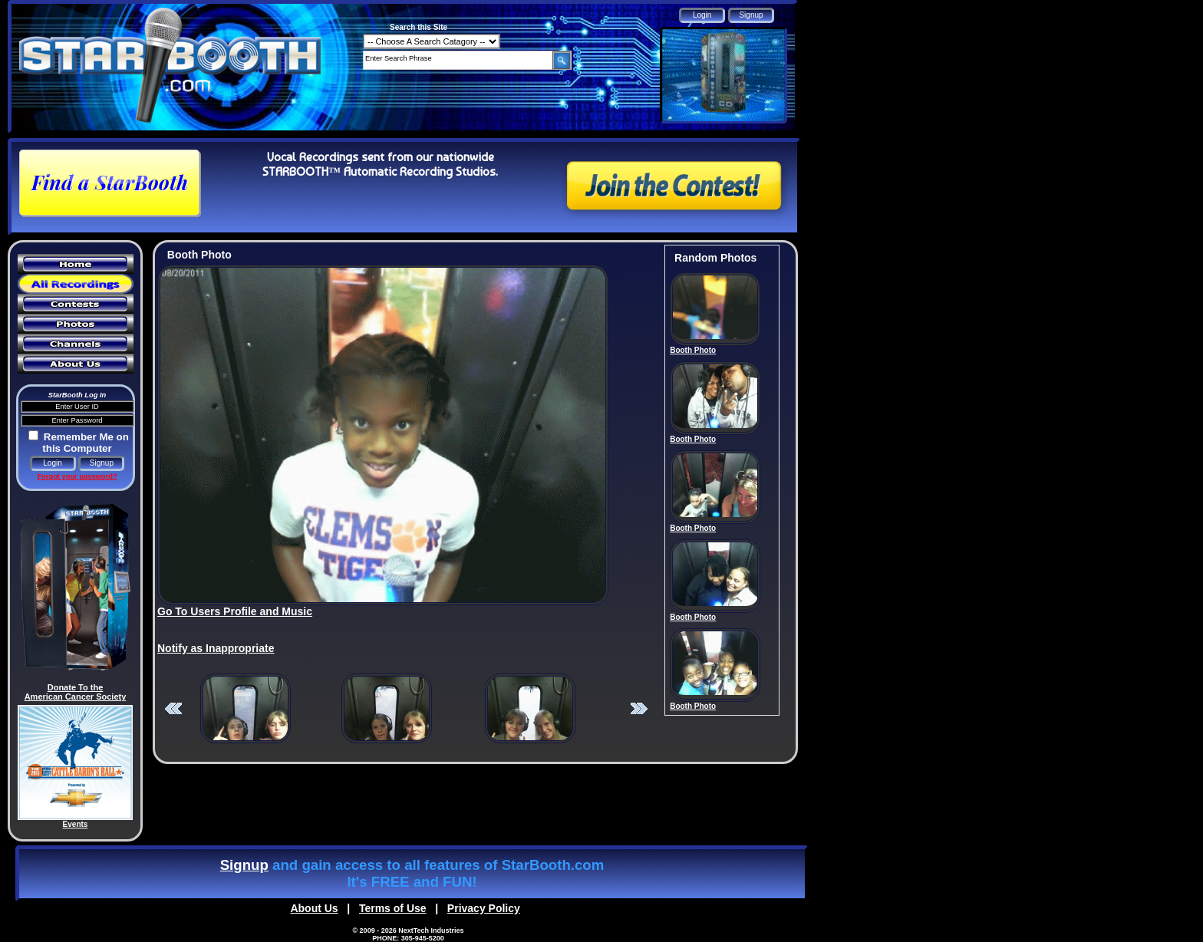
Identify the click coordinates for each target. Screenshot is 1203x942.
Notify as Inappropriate (215, 648)
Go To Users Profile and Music (234, 611)
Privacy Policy (483, 908)
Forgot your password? (77, 476)
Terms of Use (393, 908)
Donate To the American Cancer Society (76, 692)
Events (75, 824)
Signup (244, 865)
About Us (314, 908)
